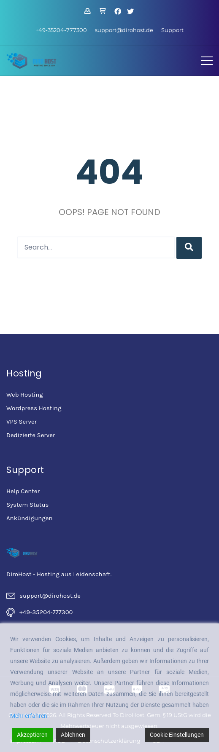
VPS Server (21, 421)
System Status (27, 504)
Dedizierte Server (30, 435)
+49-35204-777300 (61, 30)
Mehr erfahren (28, 715)
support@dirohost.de (124, 30)
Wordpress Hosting (33, 408)
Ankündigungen (29, 518)
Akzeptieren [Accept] (32, 734)
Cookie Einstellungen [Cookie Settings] (177, 734)
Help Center (23, 491)
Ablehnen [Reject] (73, 734)
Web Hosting (24, 394)
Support (172, 30)
